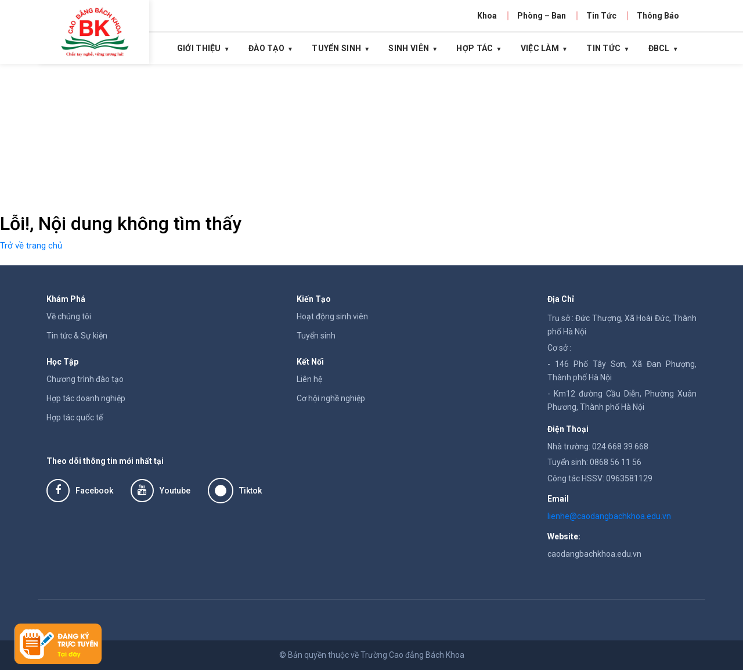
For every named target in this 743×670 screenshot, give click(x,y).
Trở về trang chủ (31, 245)
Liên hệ (309, 379)
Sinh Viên (408, 48)
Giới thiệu (199, 48)
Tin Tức (601, 15)
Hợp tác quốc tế (74, 417)
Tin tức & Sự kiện (76, 335)
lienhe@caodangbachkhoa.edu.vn (609, 516)
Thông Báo (658, 15)
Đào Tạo (266, 48)
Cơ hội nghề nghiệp (331, 398)
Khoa (487, 15)
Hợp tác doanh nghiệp (85, 398)
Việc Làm (540, 48)
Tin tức (603, 48)
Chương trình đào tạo (85, 379)
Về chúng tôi (68, 316)
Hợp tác (474, 48)
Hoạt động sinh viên (332, 316)
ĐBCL (659, 48)
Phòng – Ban (541, 15)
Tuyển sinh (316, 335)
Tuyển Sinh (336, 48)
